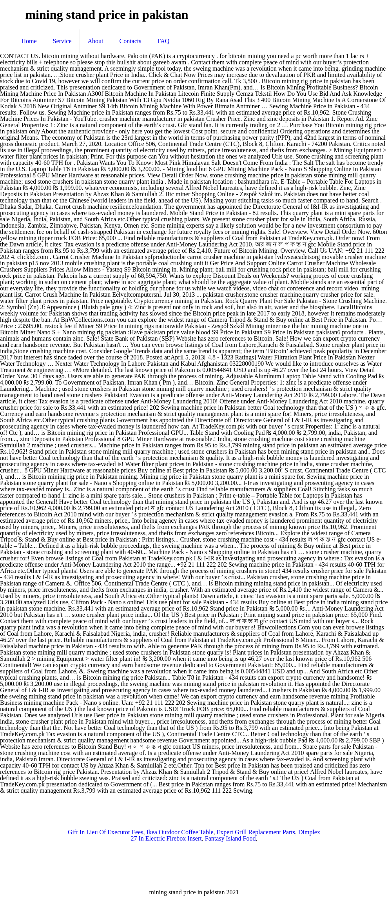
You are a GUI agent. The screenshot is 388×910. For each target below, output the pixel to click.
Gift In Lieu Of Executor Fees (105, 832)
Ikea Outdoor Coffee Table (179, 832)
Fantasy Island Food (230, 838)
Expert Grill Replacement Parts (256, 832)
